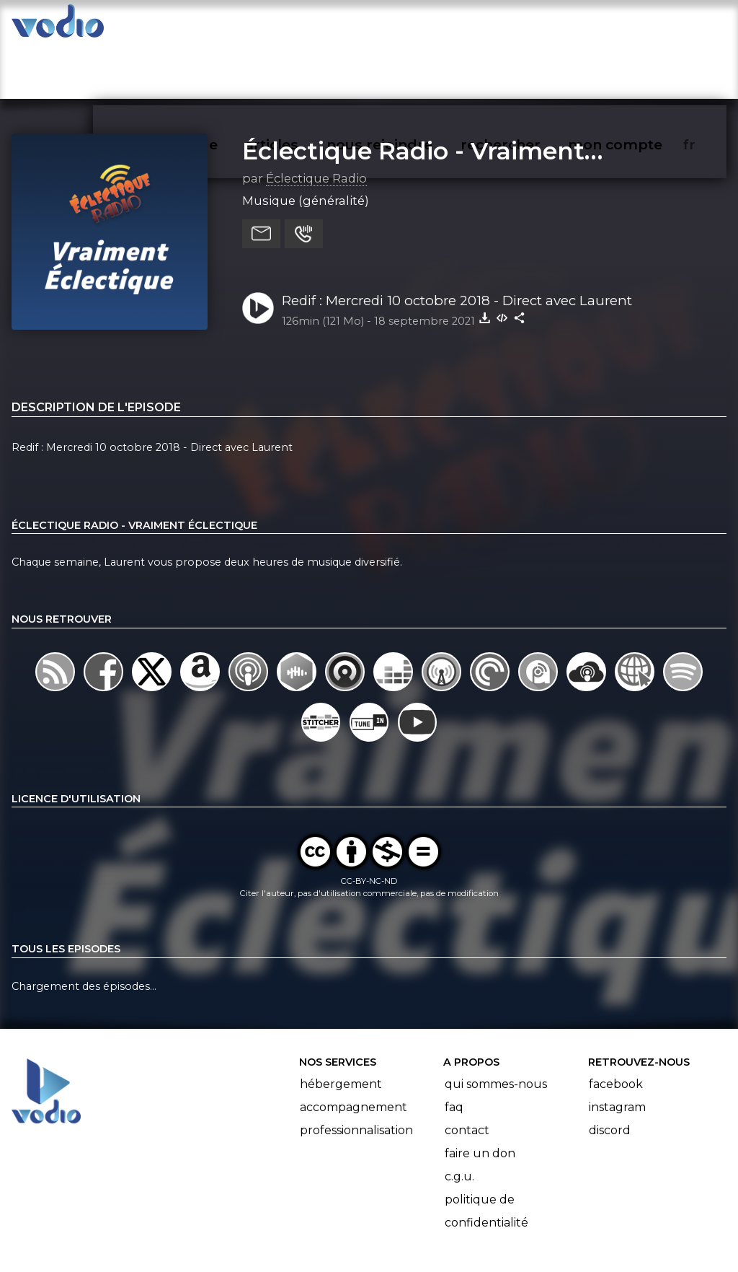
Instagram (617, 1051)
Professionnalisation (356, 1074)
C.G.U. (459, 1120)
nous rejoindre (409, 26)
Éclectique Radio (316, 122)
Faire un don (480, 1097)
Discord (610, 1074)
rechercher (526, 26)
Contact (467, 1074)
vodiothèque (206, 26)
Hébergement (341, 1028)
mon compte (639, 26)
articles (304, 26)
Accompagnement (353, 1051)
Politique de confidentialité (486, 1154)
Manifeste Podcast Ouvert (409, 1220)
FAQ (454, 1051)
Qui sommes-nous (496, 1028)
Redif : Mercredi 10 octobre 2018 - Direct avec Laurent (457, 244)
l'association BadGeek (245, 1240)
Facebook (616, 1028)
